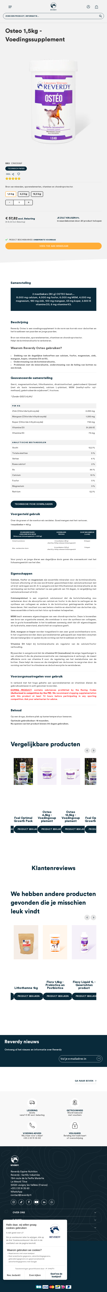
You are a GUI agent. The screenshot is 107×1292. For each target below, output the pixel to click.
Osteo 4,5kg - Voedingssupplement (55, 818)
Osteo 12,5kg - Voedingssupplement (84, 818)
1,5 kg (10, 194)
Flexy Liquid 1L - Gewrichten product (84, 985)
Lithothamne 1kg (26, 988)
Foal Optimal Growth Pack (26, 819)
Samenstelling (21, 282)
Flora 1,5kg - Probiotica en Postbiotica (55, 985)
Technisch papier (16, 168)
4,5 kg (23, 194)
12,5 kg (37, 194)
